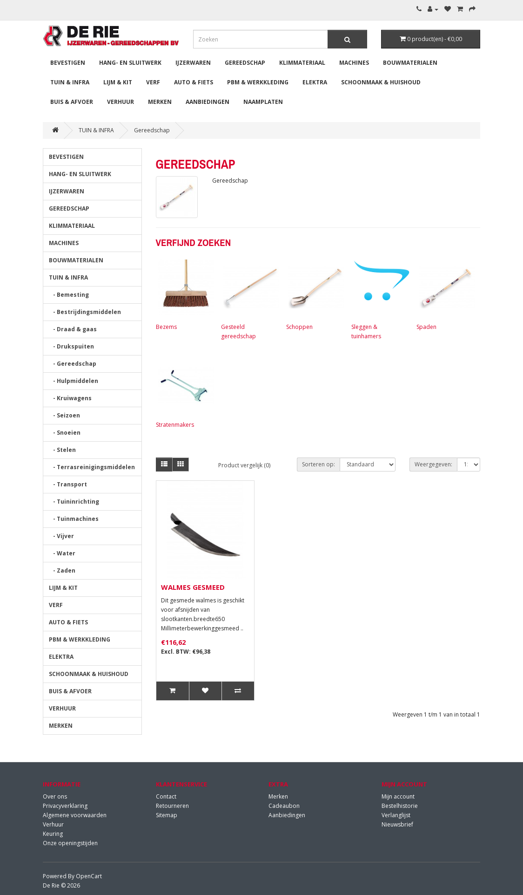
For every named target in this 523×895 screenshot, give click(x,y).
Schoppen (314, 294)
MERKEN (160, 102)
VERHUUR (120, 102)
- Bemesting (69, 295)
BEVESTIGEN (67, 63)
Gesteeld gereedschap (249, 298)
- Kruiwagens (70, 398)
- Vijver (61, 536)
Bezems (184, 294)
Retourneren (172, 806)
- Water (62, 553)
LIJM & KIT (117, 82)
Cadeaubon (284, 806)
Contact (166, 796)
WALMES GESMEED (193, 587)
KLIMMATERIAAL (302, 63)
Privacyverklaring (65, 806)
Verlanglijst (396, 815)
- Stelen (62, 450)
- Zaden (62, 570)
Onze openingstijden (70, 843)
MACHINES (354, 63)
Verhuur (53, 824)
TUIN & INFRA (69, 82)
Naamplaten (263, 102)
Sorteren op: (318, 464)
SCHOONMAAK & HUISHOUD (381, 82)
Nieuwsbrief (397, 824)
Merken (278, 796)
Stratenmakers (184, 392)
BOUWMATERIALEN (410, 63)
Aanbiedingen (207, 102)
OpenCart (89, 876)
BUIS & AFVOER (71, 102)
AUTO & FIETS (193, 82)
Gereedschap (152, 130)
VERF (153, 82)
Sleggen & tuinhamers (379, 298)
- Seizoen (64, 415)
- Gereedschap (72, 364)
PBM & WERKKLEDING (257, 82)
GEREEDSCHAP (245, 63)
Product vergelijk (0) (244, 465)
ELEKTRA (314, 82)
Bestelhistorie (400, 806)
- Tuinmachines (74, 519)
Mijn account (398, 796)
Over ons (55, 796)
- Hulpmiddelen (73, 381)
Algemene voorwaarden (75, 815)
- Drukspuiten (71, 346)
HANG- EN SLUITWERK (130, 63)
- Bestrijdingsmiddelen (85, 312)
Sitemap (166, 815)
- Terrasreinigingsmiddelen (92, 467)
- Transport (68, 484)
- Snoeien (64, 433)
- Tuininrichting (74, 502)
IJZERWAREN (193, 63)
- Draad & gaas (73, 329)
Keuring (53, 834)
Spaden (444, 294)
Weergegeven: (433, 464)
